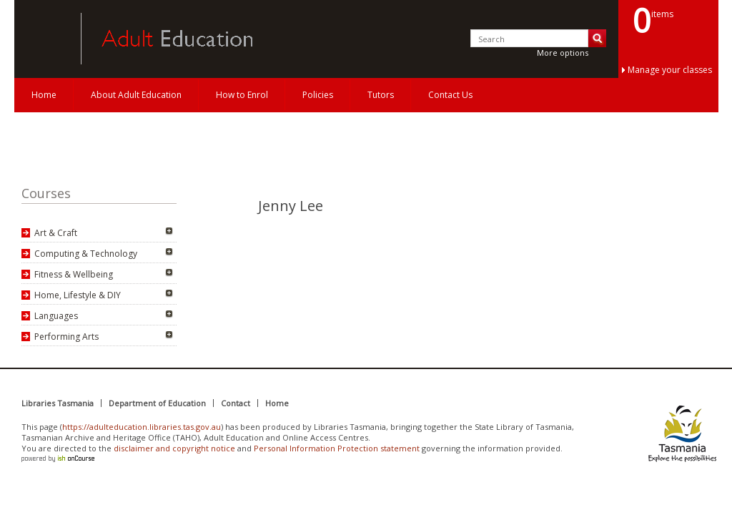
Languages (56, 316)
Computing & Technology (85, 253)
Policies (317, 95)
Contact (235, 403)
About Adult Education (136, 95)
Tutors (380, 95)
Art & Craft (55, 233)
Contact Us (450, 95)
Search (597, 38)
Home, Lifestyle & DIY (77, 295)
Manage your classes (670, 70)
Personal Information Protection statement (337, 448)
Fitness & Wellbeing (73, 274)
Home (43, 95)
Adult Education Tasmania (41, 38)
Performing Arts (66, 336)
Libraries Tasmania (57, 403)
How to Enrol (242, 95)
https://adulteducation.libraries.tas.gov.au (141, 426)
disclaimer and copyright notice (174, 448)
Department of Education (157, 403)
